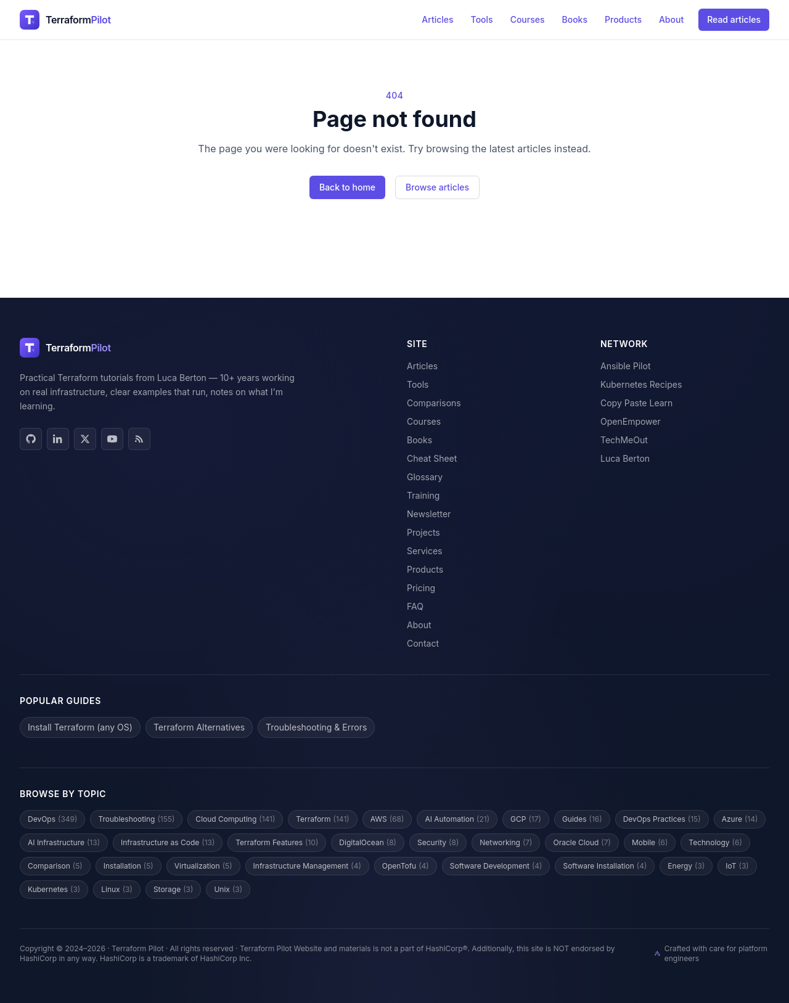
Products (623, 19)
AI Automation (457, 819)
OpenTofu (405, 866)
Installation (128, 866)
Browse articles (437, 187)
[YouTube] (112, 439)
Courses (527, 19)
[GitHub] (31, 439)
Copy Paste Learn (636, 403)
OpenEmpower (630, 421)
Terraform (322, 819)
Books (574, 19)
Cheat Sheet (432, 458)
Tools (482, 19)
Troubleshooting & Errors (316, 727)
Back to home (347, 187)
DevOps (52, 819)
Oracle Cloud (581, 843)
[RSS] (139, 439)
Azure (740, 819)
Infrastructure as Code (168, 843)
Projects (423, 532)
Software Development (496, 866)
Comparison (55, 866)
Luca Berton (625, 458)
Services (424, 551)
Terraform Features (276, 843)
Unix (228, 890)
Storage (173, 890)
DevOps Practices (662, 819)
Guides (582, 819)
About (671, 19)
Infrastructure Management (307, 866)
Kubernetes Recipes (641, 384)
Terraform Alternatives (199, 727)
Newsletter (429, 514)
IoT (737, 866)
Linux (117, 890)
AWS (387, 819)
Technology (715, 843)
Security (438, 843)
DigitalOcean (367, 843)
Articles (437, 19)
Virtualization (203, 866)
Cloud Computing (235, 819)
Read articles (734, 19)
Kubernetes (54, 890)
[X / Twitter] (85, 439)
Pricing (421, 588)
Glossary (425, 477)
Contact (423, 643)
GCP (525, 819)
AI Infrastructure (64, 843)
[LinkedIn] (58, 439)
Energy (686, 866)
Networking (506, 843)
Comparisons (434, 403)
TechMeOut (624, 440)
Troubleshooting (136, 819)
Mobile (650, 843)
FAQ (415, 606)
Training (423, 495)
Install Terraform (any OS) (80, 727)
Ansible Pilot (625, 366)
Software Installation (605, 866)
